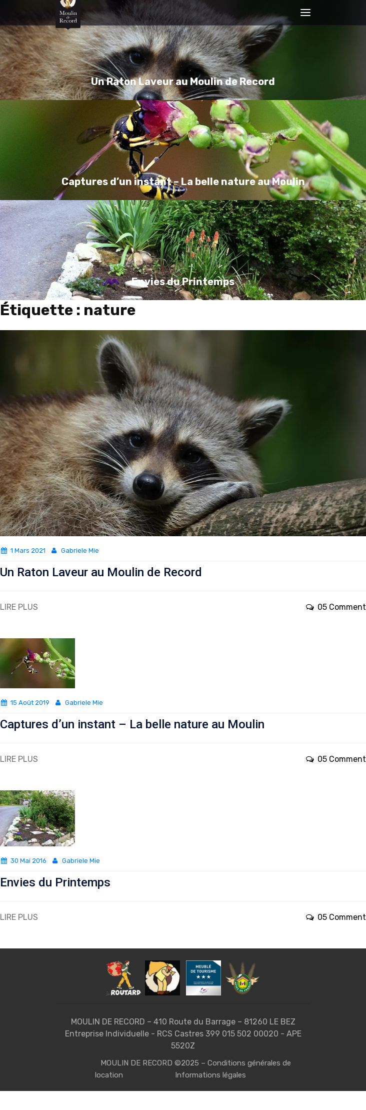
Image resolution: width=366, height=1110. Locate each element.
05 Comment (335, 607)
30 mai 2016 (23, 860)
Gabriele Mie (74, 550)
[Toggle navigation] (305, 12)
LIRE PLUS (19, 607)
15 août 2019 (25, 702)
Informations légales (210, 1074)
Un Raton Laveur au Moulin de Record (101, 572)
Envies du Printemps (55, 882)
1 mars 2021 (23, 550)
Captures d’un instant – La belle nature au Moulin (132, 724)
